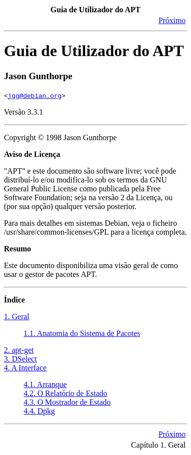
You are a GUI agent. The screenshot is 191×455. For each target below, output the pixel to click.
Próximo (172, 20)
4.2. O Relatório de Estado (65, 393)
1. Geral (17, 316)
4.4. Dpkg (39, 411)
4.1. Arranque (45, 384)
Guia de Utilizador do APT (94, 51)
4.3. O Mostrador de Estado (67, 402)
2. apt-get (18, 350)
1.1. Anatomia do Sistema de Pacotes (82, 333)
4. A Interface (25, 368)
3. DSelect (20, 359)
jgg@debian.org (35, 95)
